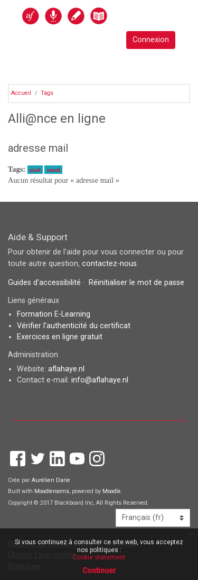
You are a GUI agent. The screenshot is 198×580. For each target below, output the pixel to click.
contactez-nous (109, 263)
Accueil (21, 93)
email (53, 169)
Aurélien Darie (51, 480)
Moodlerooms (51, 491)
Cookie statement (99, 557)
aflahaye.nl (66, 369)
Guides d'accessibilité (45, 282)
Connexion (151, 39)
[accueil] (87, 15)
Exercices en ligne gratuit (59, 336)
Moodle (111, 491)
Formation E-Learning (53, 314)
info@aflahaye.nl (99, 380)
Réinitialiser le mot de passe (136, 282)
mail (35, 169)
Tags (47, 93)
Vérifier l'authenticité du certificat (73, 325)
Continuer (99, 570)
